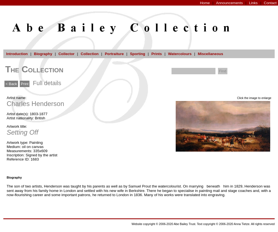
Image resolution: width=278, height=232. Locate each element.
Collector (66, 54)
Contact (270, 3)
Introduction (17, 54)
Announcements (229, 3)
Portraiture (114, 54)
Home (205, 3)
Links (253, 3)
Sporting (137, 54)
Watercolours (180, 54)
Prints (156, 54)
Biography (43, 54)
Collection (89, 54)
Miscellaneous (210, 54)
